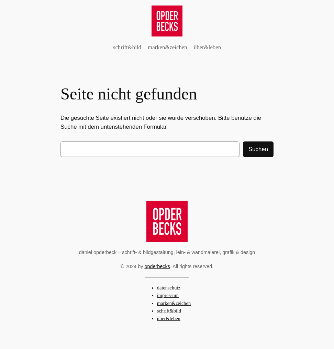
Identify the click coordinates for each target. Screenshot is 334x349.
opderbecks (157, 266)
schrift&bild (169, 311)
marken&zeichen (174, 303)
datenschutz (168, 287)
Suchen (258, 149)
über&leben (168, 318)
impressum (168, 295)
